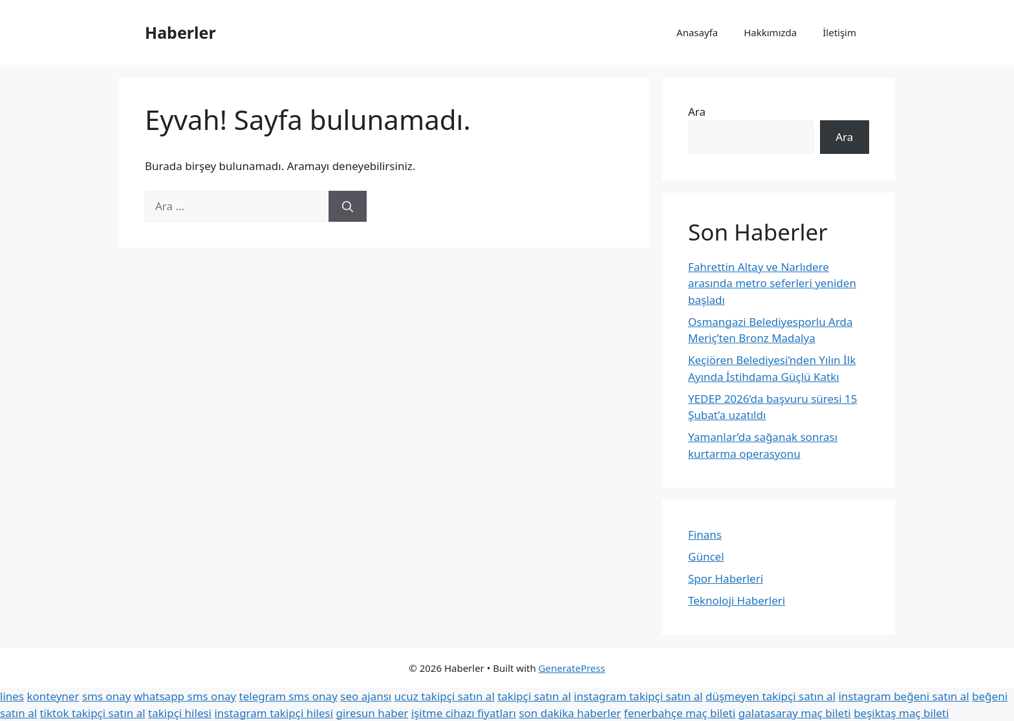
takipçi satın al (534, 696)
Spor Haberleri (725, 578)
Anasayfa (697, 32)
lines (12, 696)
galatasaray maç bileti (795, 712)
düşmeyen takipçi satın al (771, 696)
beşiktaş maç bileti (901, 712)
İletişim (839, 32)
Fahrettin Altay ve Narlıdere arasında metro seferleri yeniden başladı (772, 283)
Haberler (180, 32)
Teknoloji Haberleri (736, 600)
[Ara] (348, 206)
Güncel (706, 556)
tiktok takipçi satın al (92, 712)
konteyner (53, 696)
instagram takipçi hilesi (273, 712)
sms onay (106, 696)
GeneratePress (572, 668)
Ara (697, 111)
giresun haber (372, 712)
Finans (705, 534)
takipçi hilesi (179, 712)
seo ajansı (365, 696)
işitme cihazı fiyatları (463, 712)
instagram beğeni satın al (903, 696)
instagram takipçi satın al (638, 696)
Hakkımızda (770, 32)
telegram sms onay (288, 696)
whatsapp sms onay (185, 696)
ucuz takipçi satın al (444, 696)
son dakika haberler (570, 712)
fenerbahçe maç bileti (680, 712)
